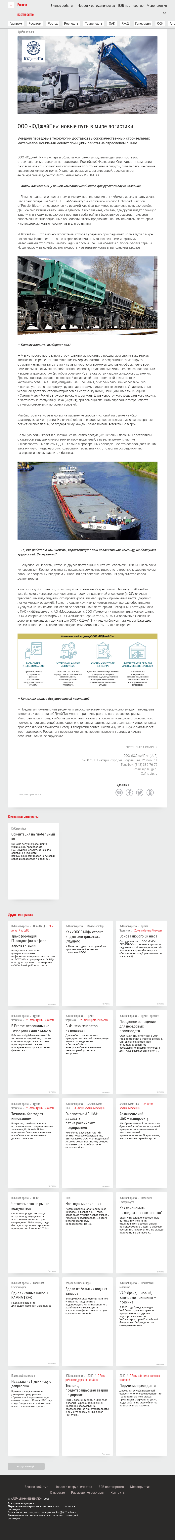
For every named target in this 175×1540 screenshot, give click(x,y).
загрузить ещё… (26, 1466)
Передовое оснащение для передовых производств (137, 1026)
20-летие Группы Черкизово (148, 930)
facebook (129, 792)
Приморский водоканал (23, 1375)
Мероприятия (157, 5)
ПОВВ (36, 1198)
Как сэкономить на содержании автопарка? (140, 1210)
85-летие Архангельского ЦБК (89, 1108)
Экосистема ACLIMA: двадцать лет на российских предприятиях (82, 1121)
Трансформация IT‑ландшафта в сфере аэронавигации (28, 941)
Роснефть (71, 23)
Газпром (16, 23)
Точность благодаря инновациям (27, 1116)
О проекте (57, 1492)
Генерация (143, 23)
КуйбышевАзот (26, 31)
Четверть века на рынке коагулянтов (30, 1206)
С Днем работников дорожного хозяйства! (85, 1377)
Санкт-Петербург (95, 926)
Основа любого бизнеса (138, 936)
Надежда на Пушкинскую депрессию (31, 1383)
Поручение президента (137, 1385)
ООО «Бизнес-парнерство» (26, 1498)
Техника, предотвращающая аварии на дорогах (87, 1390)
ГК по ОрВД (39, 926)
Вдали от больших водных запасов (86, 1291)
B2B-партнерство (131, 5)
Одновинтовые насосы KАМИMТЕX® (29, 1295)
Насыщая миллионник (83, 1203)
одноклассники (150, 792)
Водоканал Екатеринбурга (79, 1283)
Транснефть (94, 23)
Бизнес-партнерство (25, 9)
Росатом (34, 23)
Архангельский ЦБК (129, 1104)
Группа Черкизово (150, 1016)
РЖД (125, 23)
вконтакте (119, 792)
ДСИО (90, 1375)
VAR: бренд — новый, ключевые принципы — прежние (137, 1297)
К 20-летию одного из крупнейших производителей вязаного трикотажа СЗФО (87, 949)
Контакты (117, 1492)
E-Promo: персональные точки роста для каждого (31, 1028)
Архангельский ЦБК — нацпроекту (134, 1116)
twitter (139, 792)
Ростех (53, 23)
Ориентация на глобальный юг (33, 836)
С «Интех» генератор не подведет (82, 1028)
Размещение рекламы (87, 1492)
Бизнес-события (62, 5)
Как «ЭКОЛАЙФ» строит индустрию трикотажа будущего (84, 936)
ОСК (160, 23)
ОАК (112, 23)
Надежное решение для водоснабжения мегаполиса (31, 1304)
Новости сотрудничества (96, 5)
